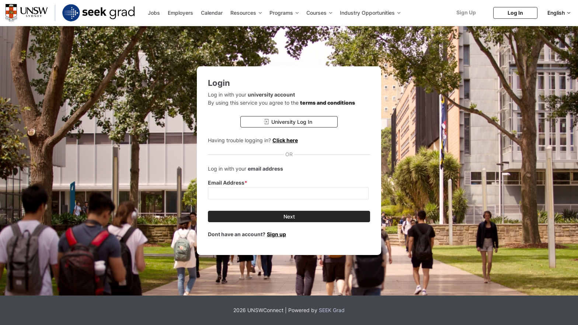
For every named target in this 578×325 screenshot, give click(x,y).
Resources (246, 13)
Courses (319, 13)
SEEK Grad (332, 310)
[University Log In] (289, 121)
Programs (284, 13)
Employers (180, 13)
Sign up (276, 234)
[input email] (288, 193)
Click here (285, 140)
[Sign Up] (466, 12)
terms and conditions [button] (327, 102)
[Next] (289, 216)
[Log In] (515, 12)
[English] (558, 12)
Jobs (154, 13)
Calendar (212, 13)
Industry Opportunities (370, 13)
